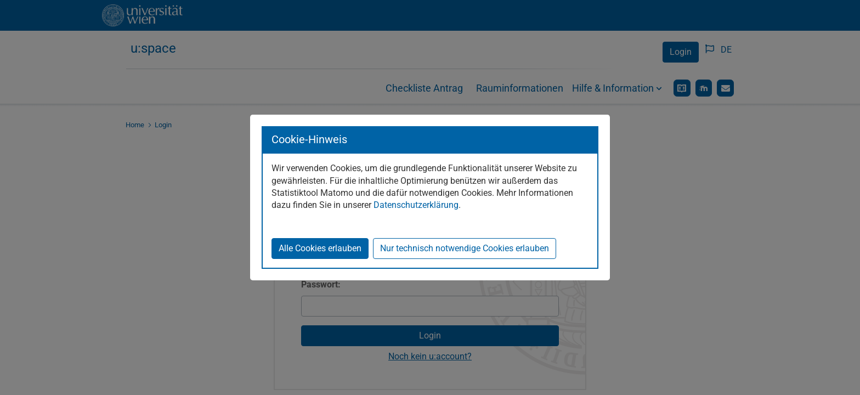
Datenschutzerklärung (416, 205)
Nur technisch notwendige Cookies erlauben (464, 248)
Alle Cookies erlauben (320, 248)
